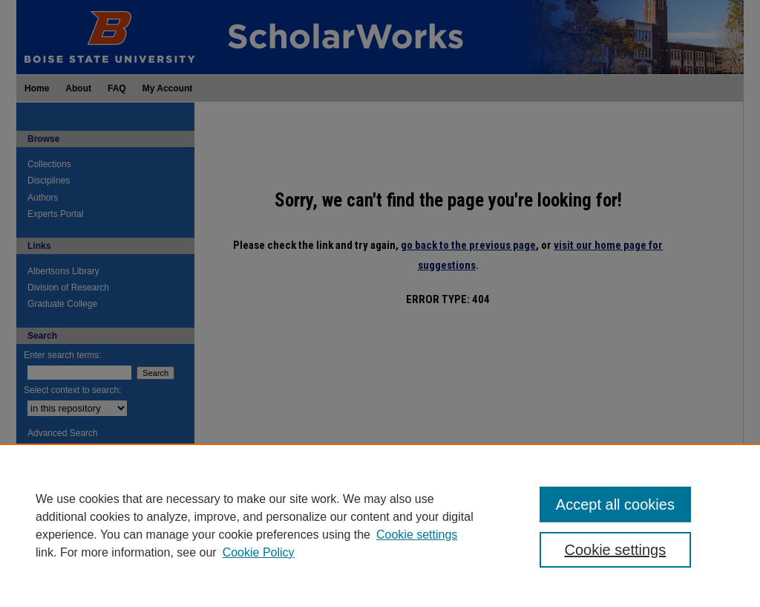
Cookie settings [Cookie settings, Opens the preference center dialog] (615, 550)
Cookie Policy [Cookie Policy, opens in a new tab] (259, 552)
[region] (380, 525)
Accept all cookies (615, 504)
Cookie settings (416, 534)
